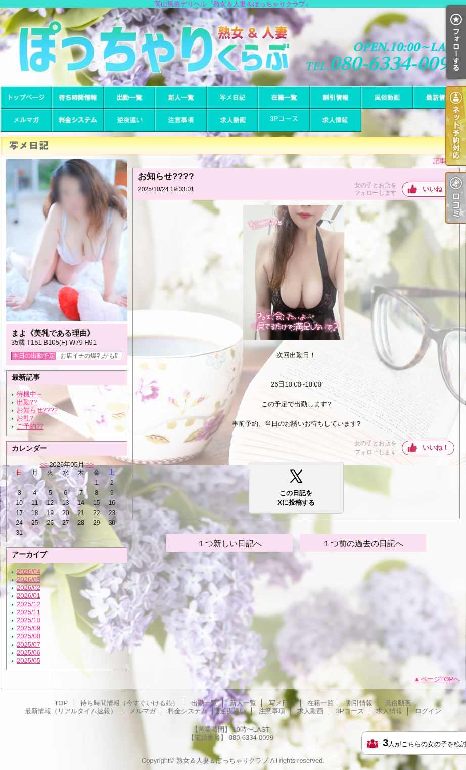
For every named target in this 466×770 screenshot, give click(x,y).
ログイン (428, 711)
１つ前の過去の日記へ (362, 543)
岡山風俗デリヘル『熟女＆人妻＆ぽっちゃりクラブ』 (233, 47)
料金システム (78, 120)
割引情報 (335, 97)
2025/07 (28, 644)
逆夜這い (129, 120)
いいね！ (436, 189)
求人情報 (335, 120)
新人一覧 (181, 97)
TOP (26, 97)
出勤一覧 (129, 97)
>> (90, 464)
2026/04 (28, 571)
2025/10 (28, 620)
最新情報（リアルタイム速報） (438, 97)
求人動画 (232, 120)
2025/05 (28, 660)
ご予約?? (30, 426)
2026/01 (28, 596)
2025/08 (28, 636)
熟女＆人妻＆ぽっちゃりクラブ (222, 760)
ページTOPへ (440, 679)
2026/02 (28, 587)
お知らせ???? (37, 410)
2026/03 (28, 579)
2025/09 (28, 628)
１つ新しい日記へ (229, 543)
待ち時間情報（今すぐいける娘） (78, 97)
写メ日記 (232, 97)
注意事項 (181, 120)
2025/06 (28, 652)
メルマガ (26, 120)
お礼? (25, 418)
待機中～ (30, 394)
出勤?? (27, 402)
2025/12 (28, 604)
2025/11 (28, 612)
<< (43, 464)
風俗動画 (387, 97)
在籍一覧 (284, 97)
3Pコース (284, 120)
